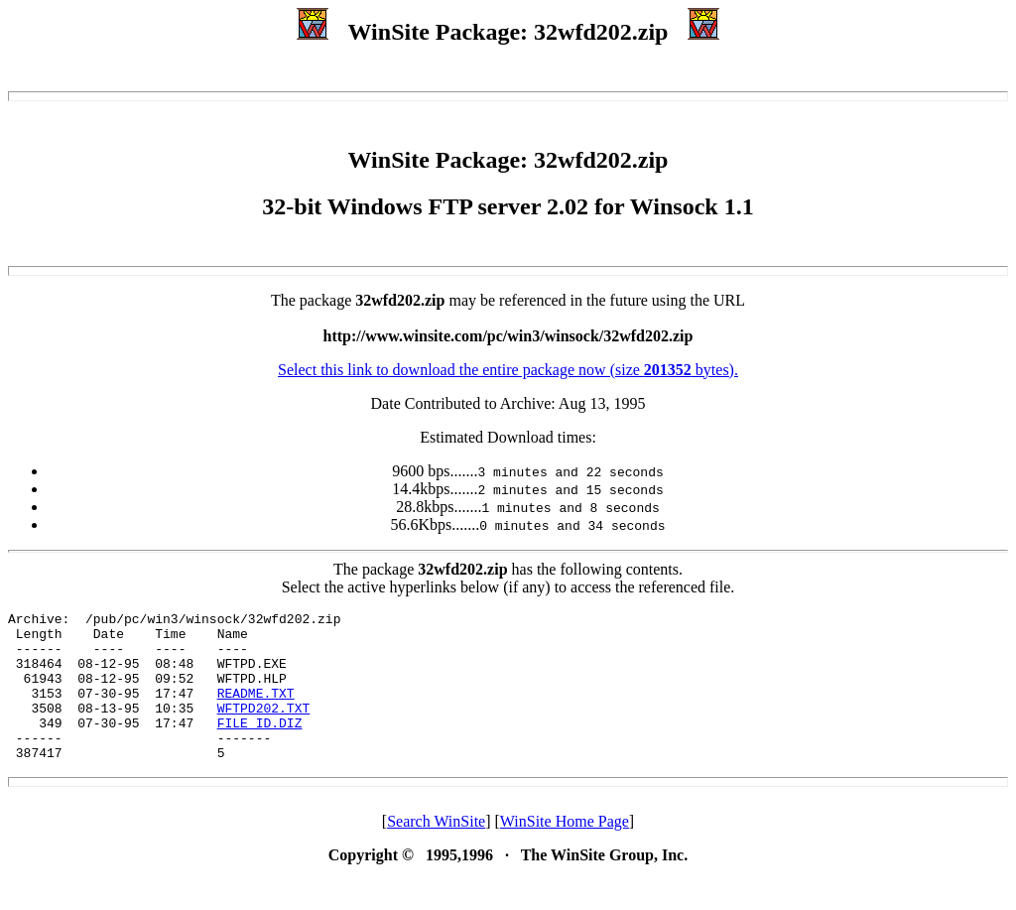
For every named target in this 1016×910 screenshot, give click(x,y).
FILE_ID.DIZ (260, 746)
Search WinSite (436, 851)
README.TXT (256, 710)
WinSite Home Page (564, 851)
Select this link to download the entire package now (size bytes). (508, 369)
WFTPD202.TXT (264, 728)
